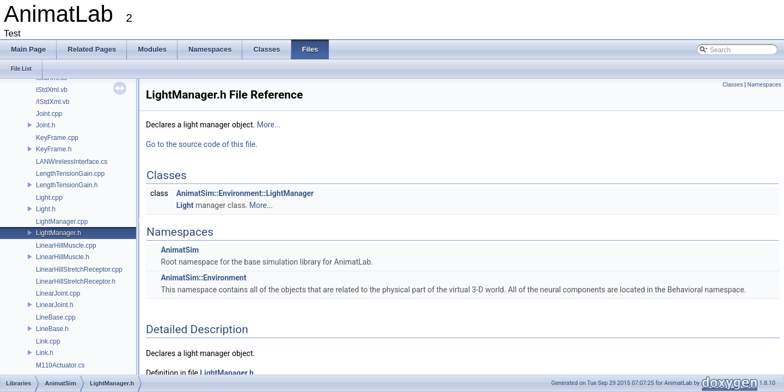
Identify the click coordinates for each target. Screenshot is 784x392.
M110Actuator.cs (60, 365)
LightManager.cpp (62, 221)
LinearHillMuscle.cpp (66, 245)
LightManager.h (58, 233)
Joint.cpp (49, 114)
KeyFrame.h (53, 149)
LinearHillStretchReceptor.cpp (79, 269)
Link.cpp (48, 341)
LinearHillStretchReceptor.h (75, 281)
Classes (732, 84)
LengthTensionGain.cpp (70, 173)
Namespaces (764, 84)
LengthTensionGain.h (66, 185)
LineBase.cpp (56, 317)
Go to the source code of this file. (202, 144)
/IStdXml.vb (52, 102)
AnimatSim (180, 250)
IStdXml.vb (52, 90)
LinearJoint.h (55, 305)
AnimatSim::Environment (203, 277)
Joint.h (45, 125)
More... (268, 124)
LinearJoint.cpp (58, 293)
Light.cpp (49, 197)
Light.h (46, 209)
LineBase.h (52, 329)
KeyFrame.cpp (57, 138)
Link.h (44, 353)
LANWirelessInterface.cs (71, 162)
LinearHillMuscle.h (62, 257)
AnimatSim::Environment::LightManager (245, 193)
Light (185, 205)
